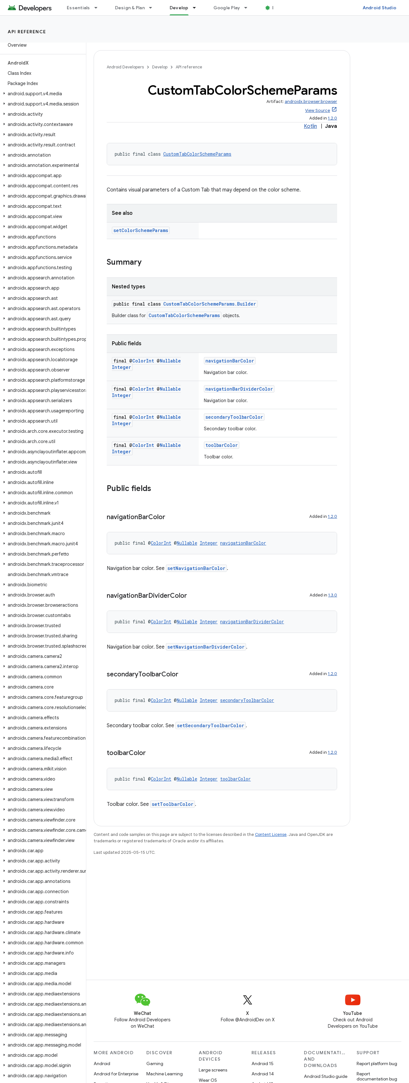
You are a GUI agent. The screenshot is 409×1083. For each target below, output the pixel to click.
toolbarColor (221, 445)
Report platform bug (377, 1063)
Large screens (213, 1070)
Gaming (154, 1063)
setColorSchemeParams (140, 230)
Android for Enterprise (116, 1074)
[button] (41, 94)
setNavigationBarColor (196, 568)
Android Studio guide (325, 1076)
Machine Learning (164, 1074)
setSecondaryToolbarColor (210, 725)
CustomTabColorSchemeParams (197, 154)
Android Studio (380, 8)
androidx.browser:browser (311, 101)
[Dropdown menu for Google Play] (248, 7)
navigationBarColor (229, 361)
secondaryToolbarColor (234, 417)
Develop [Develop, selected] (179, 8)
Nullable (170, 361)
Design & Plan (130, 8)
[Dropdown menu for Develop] (197, 7)
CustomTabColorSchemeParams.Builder (209, 304)
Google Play (226, 8)
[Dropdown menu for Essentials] (98, 7)
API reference (27, 32)
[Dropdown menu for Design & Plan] (153, 7)
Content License (271, 834)
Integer (121, 367)
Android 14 (262, 1074)
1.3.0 (332, 595)
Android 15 (262, 1063)
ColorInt (143, 361)
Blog (277, 8)
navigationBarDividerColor (239, 389)
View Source (317, 110)
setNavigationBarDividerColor (205, 647)
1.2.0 (332, 118)
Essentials (78, 8)
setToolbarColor (172, 804)
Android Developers (125, 67)
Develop (159, 67)
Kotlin (310, 126)
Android (102, 1063)
